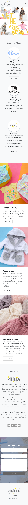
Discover (14, 151)
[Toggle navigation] (25, 3)
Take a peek (14, 78)
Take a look (14, 115)
